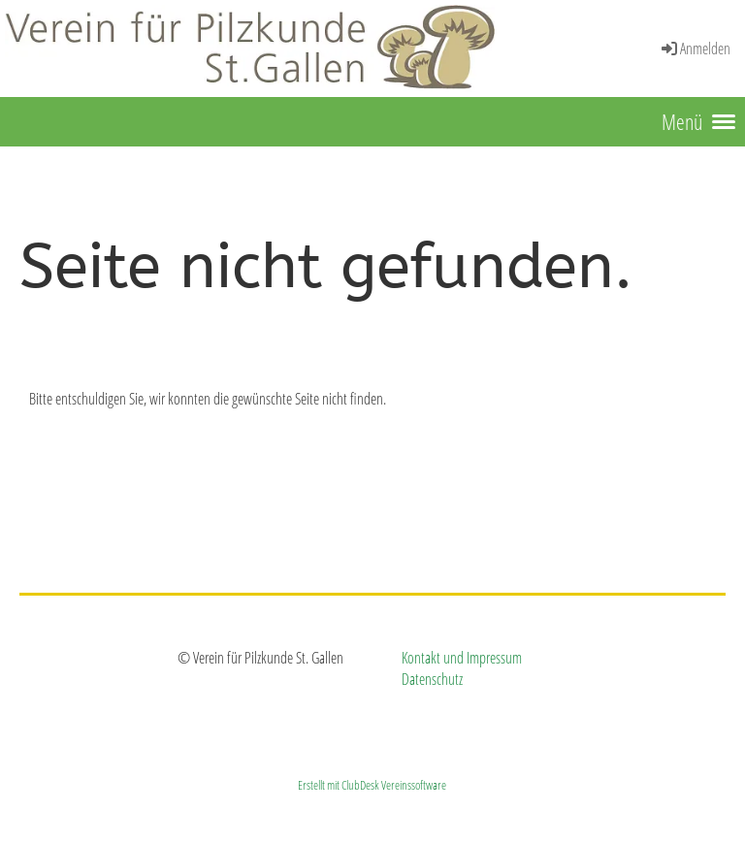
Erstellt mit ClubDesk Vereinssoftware (372, 785)
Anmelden (694, 48)
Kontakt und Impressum (462, 657)
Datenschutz (432, 679)
